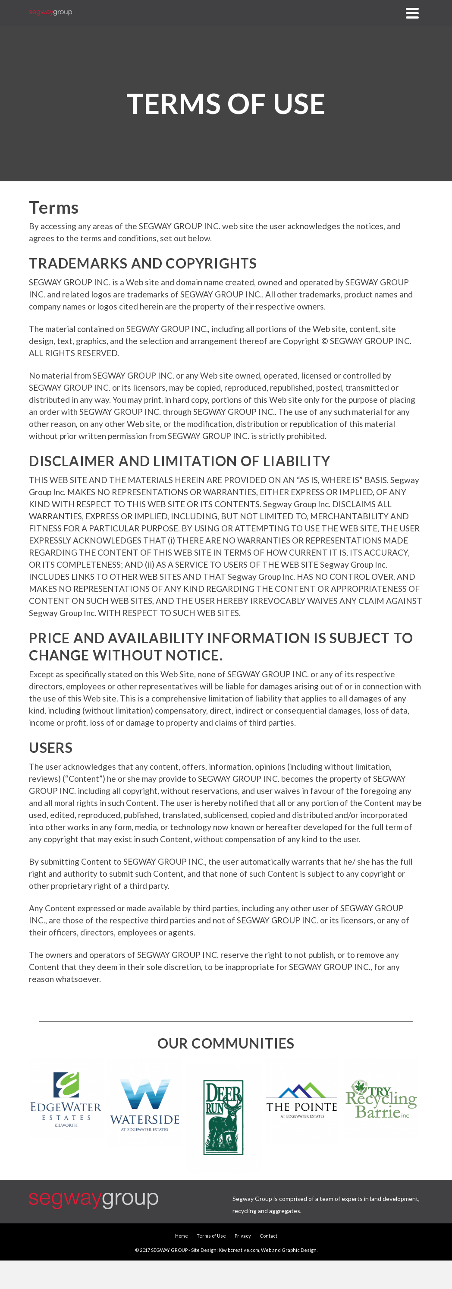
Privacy (243, 1235)
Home (181, 1235)
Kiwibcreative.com (239, 1250)
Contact (268, 1235)
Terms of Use (211, 1235)
